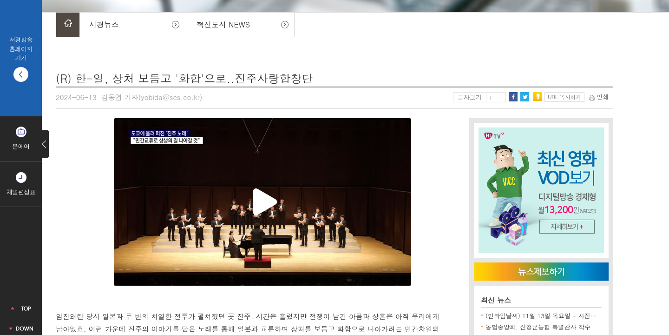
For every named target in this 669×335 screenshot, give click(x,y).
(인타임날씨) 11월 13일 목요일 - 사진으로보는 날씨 (557, 315)
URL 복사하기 (564, 96)
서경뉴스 (104, 24)
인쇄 (599, 96)
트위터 (524, 96)
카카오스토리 (537, 96)
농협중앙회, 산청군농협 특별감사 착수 (537, 326)
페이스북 (513, 96)
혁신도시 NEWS (223, 24)
